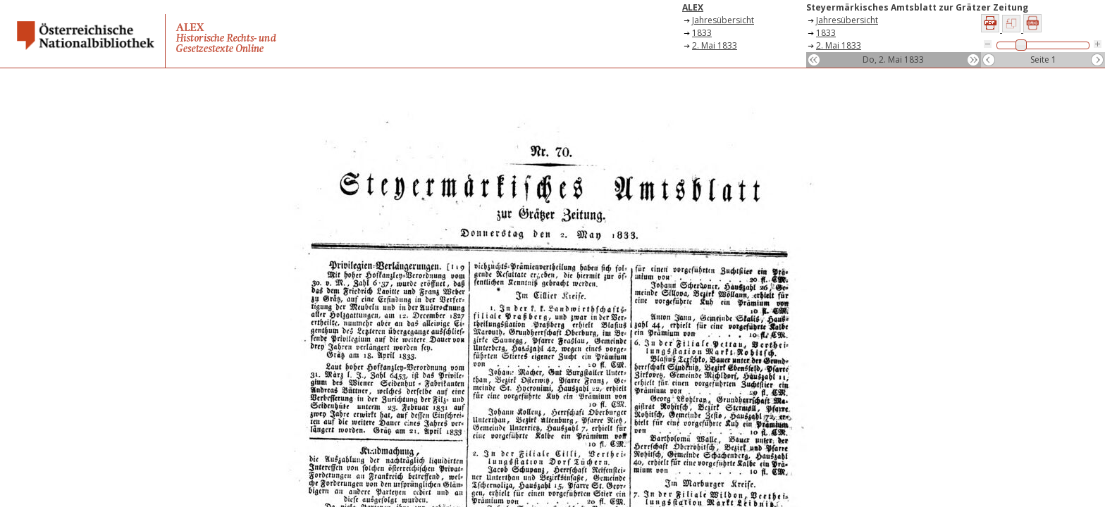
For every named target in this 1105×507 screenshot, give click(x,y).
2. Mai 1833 (714, 45)
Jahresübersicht (723, 20)
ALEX (692, 7)
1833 (702, 33)
